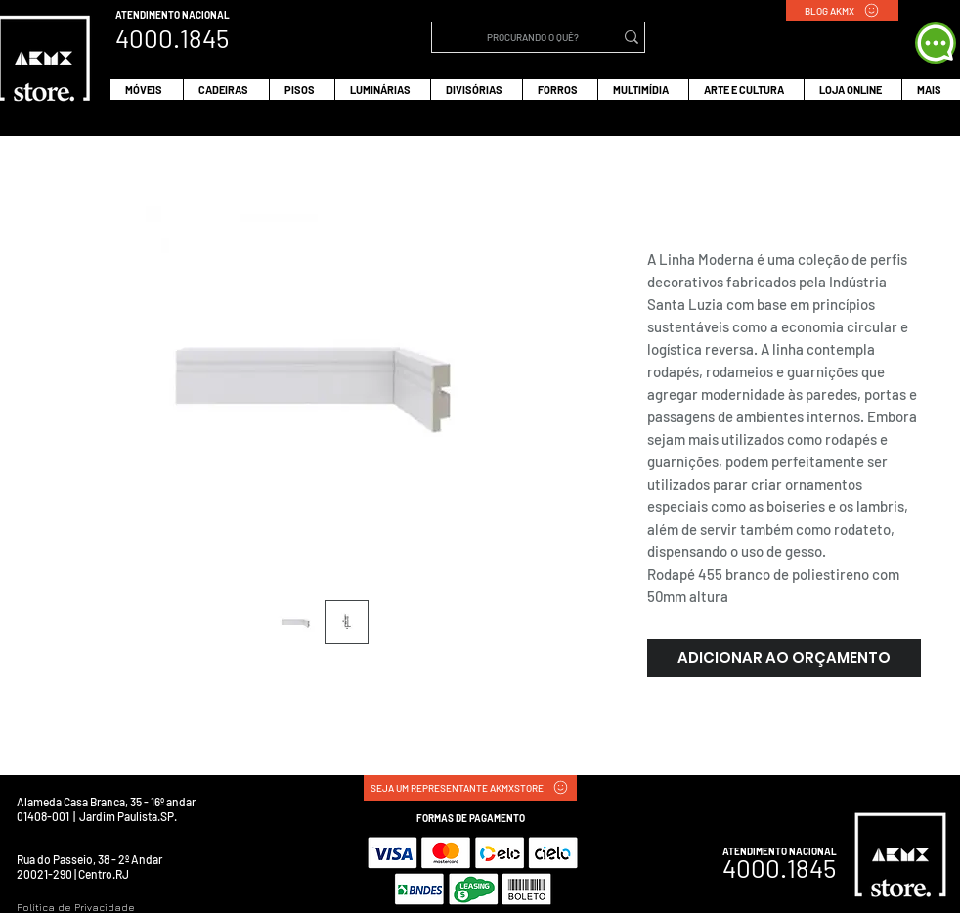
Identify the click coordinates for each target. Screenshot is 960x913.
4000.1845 (779, 867)
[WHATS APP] (935, 43)
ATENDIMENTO (148, 15)
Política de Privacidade (76, 907)
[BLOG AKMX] (842, 10)
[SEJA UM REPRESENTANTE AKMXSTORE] (470, 788)
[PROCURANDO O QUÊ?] (532, 37)
